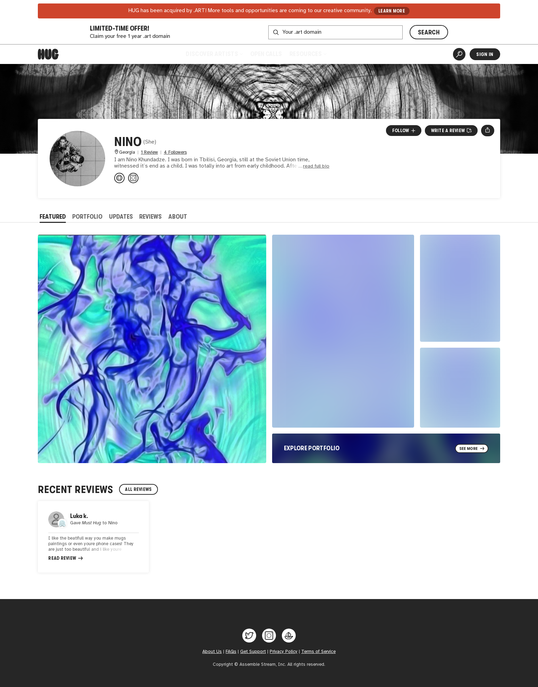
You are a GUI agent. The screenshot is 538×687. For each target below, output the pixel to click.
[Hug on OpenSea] (289, 635)
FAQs (231, 651)
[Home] (48, 54)
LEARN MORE (391, 11)
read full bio (316, 166)
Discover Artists (214, 53)
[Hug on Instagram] (269, 635)
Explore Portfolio (312, 448)
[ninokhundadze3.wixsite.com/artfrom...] (119, 178)
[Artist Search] (459, 54)
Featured (53, 216)
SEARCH (429, 32)
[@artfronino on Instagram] (133, 178)
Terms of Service (318, 651)
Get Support (253, 651)
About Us (212, 651)
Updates (121, 216)
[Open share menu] (487, 130)
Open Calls (266, 53)
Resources (307, 53)
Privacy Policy (283, 651)
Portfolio (87, 216)
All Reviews (138, 489)
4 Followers (175, 152)
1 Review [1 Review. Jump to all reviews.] (149, 152)
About (177, 216)
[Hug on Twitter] (249, 635)
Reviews (150, 216)
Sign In (484, 54)
